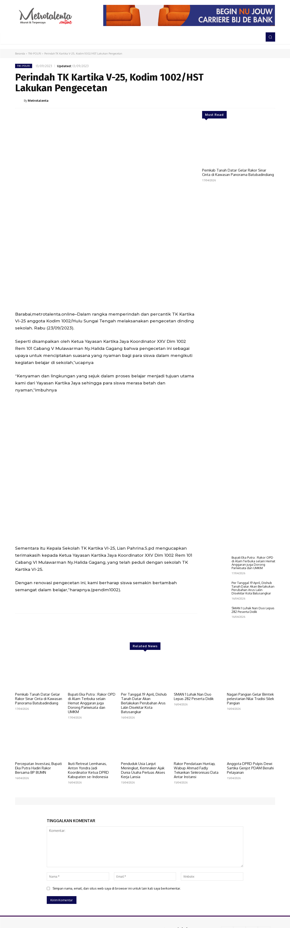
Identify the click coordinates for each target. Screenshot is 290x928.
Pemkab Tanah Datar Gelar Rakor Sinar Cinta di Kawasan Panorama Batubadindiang (238, 172)
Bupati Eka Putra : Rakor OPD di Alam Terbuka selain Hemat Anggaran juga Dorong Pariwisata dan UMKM (253, 562)
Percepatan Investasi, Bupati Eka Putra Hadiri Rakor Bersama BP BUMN (38, 761)
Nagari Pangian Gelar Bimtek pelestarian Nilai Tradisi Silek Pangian (250, 692)
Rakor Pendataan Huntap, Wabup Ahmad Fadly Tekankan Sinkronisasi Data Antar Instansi (196, 764)
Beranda (20, 53)
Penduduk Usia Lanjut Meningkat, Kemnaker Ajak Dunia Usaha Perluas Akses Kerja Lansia (143, 764)
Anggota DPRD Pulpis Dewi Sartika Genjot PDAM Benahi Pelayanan (250, 761)
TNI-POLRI (34, 53)
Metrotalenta (38, 100)
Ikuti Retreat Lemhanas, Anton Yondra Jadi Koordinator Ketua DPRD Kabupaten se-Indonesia (88, 764)
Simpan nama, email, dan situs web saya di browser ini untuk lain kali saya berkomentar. (117, 882)
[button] (270, 37)
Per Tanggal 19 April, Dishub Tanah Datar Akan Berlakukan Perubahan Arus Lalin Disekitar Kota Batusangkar (253, 588)
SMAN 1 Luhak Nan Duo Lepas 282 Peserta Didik (253, 609)
